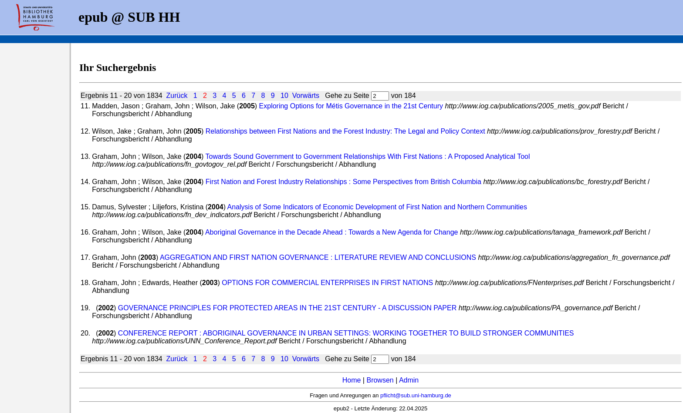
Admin (409, 380)
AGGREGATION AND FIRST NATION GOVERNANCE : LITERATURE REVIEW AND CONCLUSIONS (318, 257)
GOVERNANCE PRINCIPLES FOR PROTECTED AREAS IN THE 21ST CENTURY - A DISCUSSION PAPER (287, 308)
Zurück (177, 95)
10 (284, 95)
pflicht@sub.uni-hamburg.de (415, 395)
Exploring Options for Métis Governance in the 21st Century (351, 106)
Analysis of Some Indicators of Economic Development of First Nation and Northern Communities (377, 207)
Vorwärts (305, 95)
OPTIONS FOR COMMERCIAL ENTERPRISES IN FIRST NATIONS (327, 282)
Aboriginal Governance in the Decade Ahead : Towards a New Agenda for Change (331, 232)
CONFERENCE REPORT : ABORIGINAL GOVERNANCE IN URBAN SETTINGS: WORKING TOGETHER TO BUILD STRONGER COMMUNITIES (346, 333)
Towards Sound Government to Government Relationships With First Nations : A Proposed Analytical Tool (368, 156)
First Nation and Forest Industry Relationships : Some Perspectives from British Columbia (343, 181)
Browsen (379, 380)
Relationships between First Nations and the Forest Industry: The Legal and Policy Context (345, 131)
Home (351, 380)
